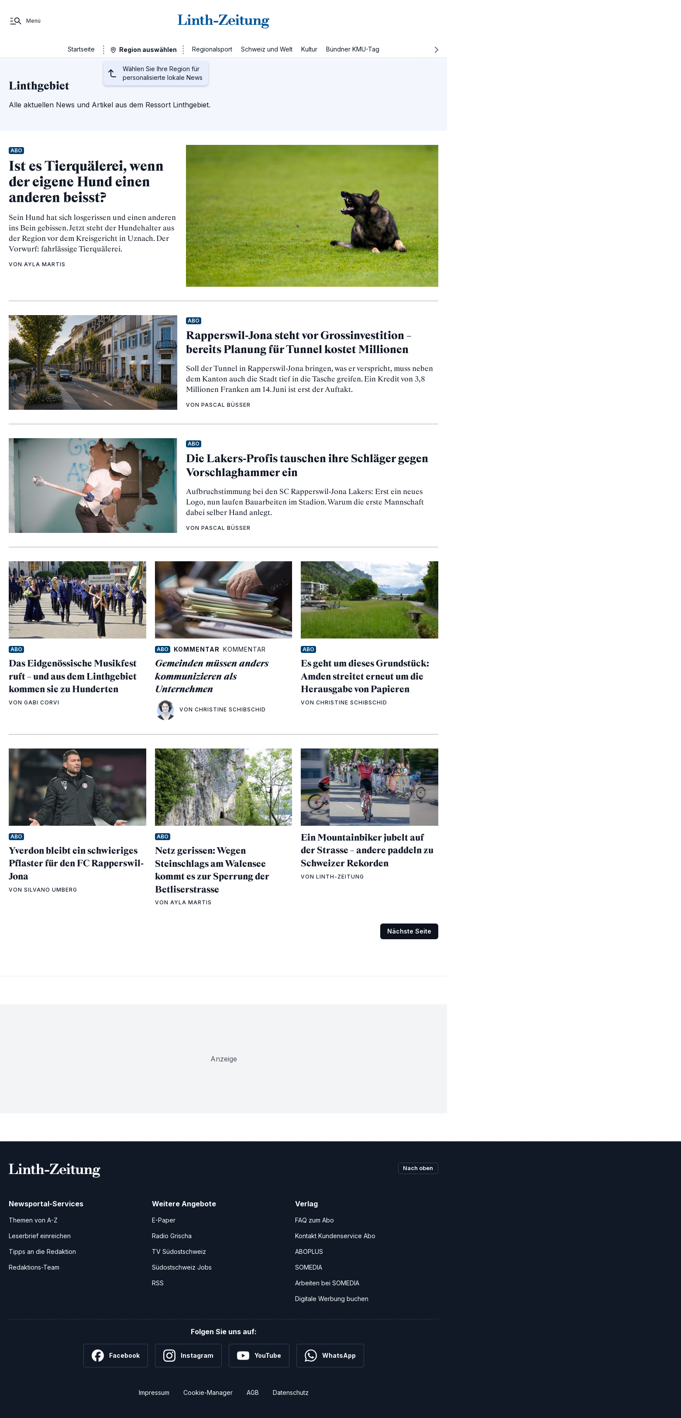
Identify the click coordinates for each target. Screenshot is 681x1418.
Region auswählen (148, 49)
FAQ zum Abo (314, 1220)
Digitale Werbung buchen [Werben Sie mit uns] (331, 1298)
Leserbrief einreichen (40, 1235)
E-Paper (163, 1220)
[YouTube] (259, 1355)
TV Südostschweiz (179, 1251)
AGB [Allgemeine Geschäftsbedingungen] (253, 1392)
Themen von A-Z (33, 1220)
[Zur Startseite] (223, 21)
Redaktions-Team (34, 1267)
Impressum (154, 1392)
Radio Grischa (172, 1235)
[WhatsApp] (330, 1355)
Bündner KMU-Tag (352, 49)
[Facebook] (115, 1355)
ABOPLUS (309, 1251)
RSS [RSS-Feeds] (158, 1283)
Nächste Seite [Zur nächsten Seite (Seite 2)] (409, 931)
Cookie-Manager (208, 1392)
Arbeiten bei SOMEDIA (327, 1283)
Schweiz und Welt (266, 49)
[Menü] (25, 21)
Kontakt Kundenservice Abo (335, 1235)
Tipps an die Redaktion (42, 1251)
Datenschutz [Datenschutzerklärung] (291, 1392)
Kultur (309, 49)
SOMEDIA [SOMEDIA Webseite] (308, 1267)
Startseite (81, 49)
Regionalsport (212, 49)
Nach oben (416, 1168)
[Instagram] (188, 1355)
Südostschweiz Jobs (182, 1267)
